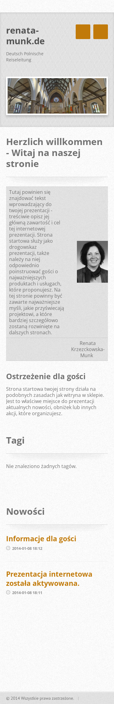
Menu (100, 31)
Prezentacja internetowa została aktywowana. (49, 578)
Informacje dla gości (41, 538)
